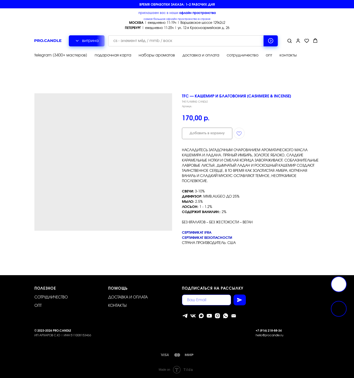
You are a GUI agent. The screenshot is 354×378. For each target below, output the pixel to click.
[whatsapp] (225, 316)
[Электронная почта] (234, 316)
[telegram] (185, 316)
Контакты (117, 305)
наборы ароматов (157, 55)
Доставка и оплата (128, 297)
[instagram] (217, 316)
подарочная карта (113, 55)
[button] (289, 40)
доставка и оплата (200, 55)
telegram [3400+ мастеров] (60, 55)
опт (269, 55)
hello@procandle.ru (269, 335)
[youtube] (209, 316)
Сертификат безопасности (207, 238)
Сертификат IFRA (196, 232)
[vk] (193, 316)
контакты (288, 55)
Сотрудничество (51, 297)
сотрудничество (242, 55)
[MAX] (201, 316)
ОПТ (38, 305)
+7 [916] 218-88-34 (269, 330)
